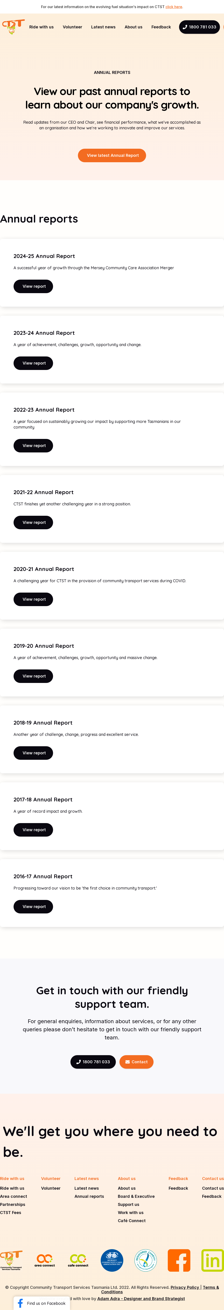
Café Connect (132, 1221)
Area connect (13, 1196)
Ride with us (12, 1188)
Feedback (178, 1188)
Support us (128, 1204)
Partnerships (12, 1204)
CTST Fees (10, 1212)
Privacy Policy (185, 1287)
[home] (13, 27)
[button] (41, 27)
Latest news (87, 1188)
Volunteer (51, 1188)
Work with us (131, 1212)
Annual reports (89, 1196)
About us (127, 1188)
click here (174, 7)
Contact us (213, 1188)
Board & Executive (136, 1196)
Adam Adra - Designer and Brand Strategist (141, 1298)
